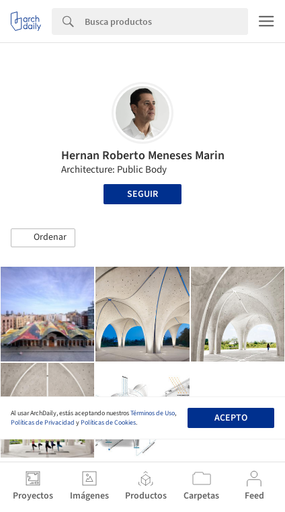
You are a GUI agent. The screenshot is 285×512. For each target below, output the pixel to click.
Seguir (142, 194)
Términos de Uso (152, 413)
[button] (43, 237)
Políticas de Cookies (108, 422)
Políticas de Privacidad (43, 422)
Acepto (230, 418)
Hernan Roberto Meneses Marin (143, 155)
